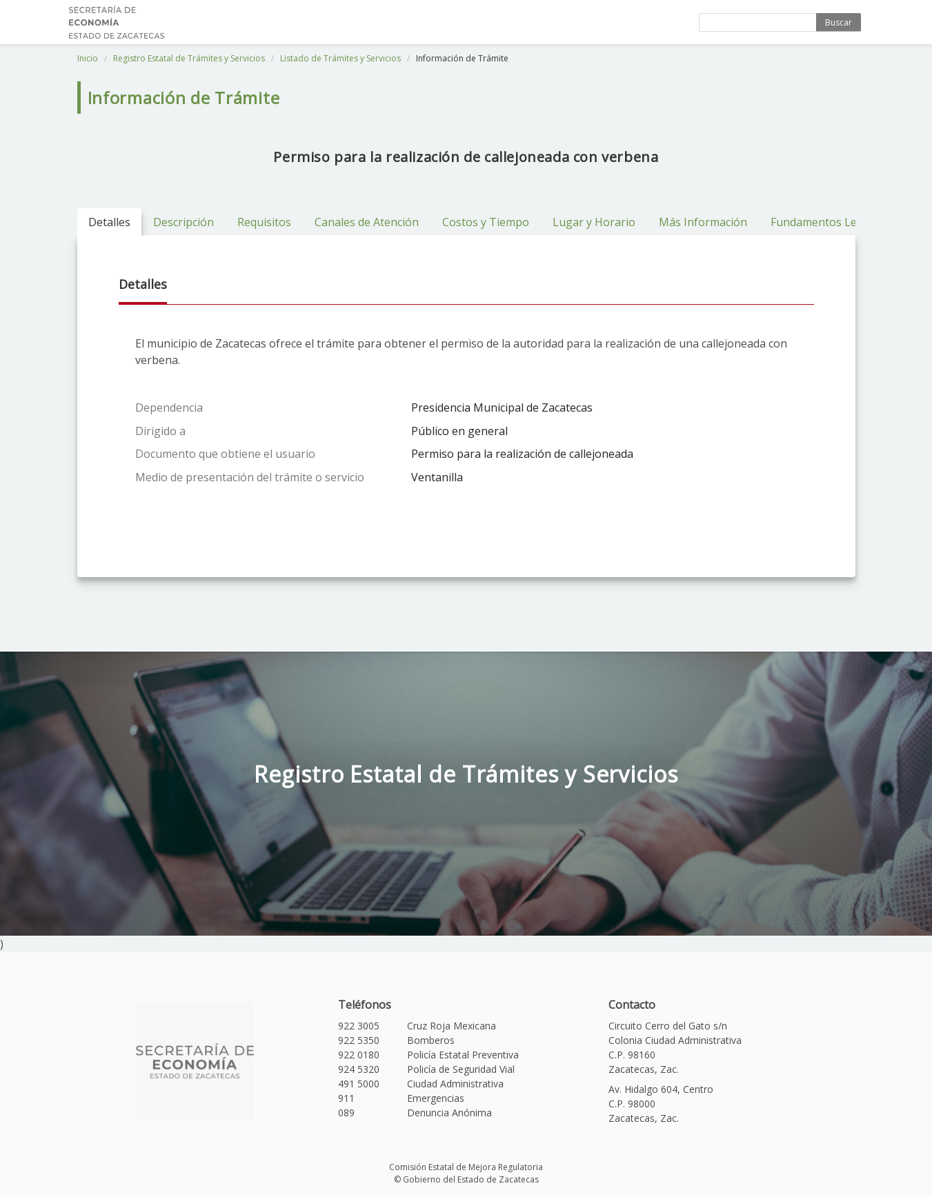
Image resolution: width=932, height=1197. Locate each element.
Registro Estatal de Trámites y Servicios (189, 58)
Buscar (838, 22)
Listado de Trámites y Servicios (340, 58)
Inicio (87, 58)
